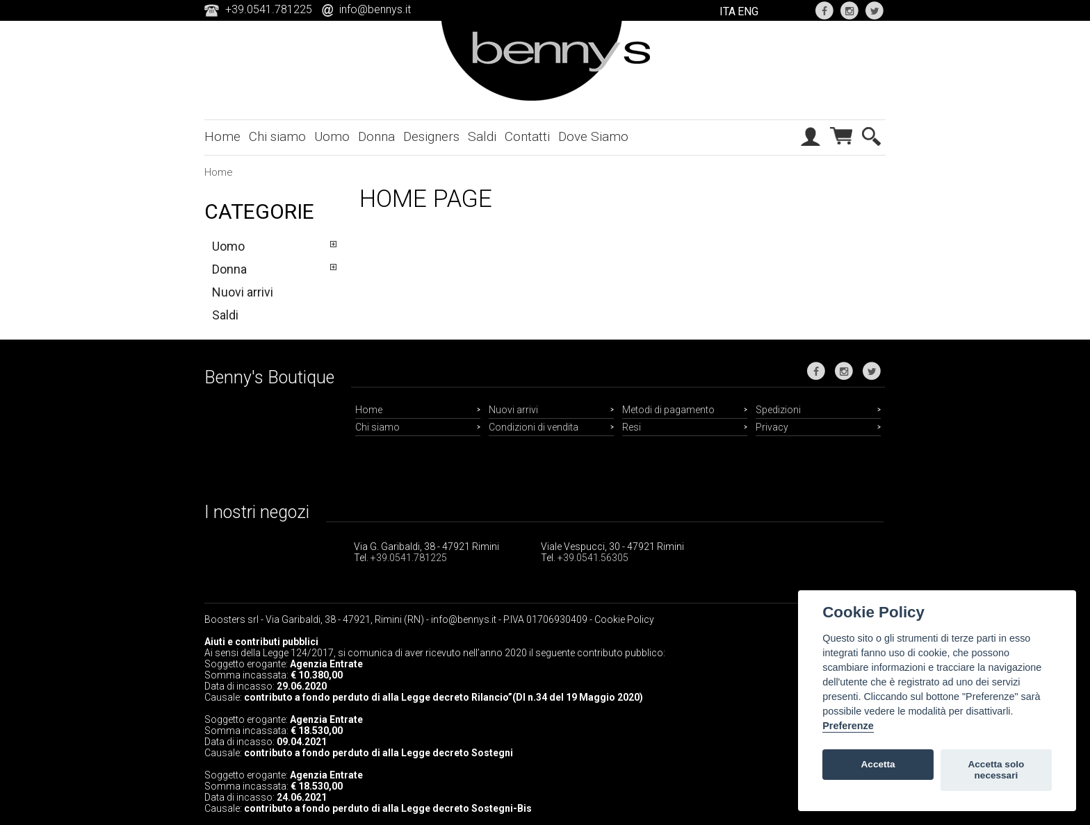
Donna (376, 136)
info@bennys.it (375, 9)
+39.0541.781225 (409, 557)
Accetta (878, 764)
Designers (431, 136)
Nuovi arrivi (242, 292)
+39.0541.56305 (593, 557)
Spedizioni (778, 409)
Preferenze (848, 725)
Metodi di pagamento (668, 409)
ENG (748, 11)
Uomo (332, 136)
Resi (631, 427)
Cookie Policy (624, 619)
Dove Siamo (593, 136)
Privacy (772, 427)
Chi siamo (277, 136)
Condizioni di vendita (533, 427)
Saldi (482, 136)
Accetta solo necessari (996, 770)
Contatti (527, 136)
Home (222, 136)
